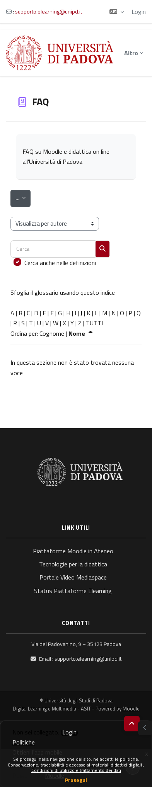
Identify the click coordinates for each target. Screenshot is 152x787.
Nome (81, 333)
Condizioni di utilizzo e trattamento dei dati (76, 770)
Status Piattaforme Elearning (73, 590)
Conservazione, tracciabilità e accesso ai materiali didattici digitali (75, 764)
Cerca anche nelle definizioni (60, 262)
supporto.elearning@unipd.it (48, 11)
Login (139, 11)
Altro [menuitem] (131, 53)
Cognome (51, 333)
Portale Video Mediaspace (73, 577)
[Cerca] (53, 249)
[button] (116, 11)
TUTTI (94, 323)
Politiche (23, 742)
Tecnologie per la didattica (73, 564)
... (23, 197)
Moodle (131, 708)
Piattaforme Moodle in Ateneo (73, 551)
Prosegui (76, 780)
